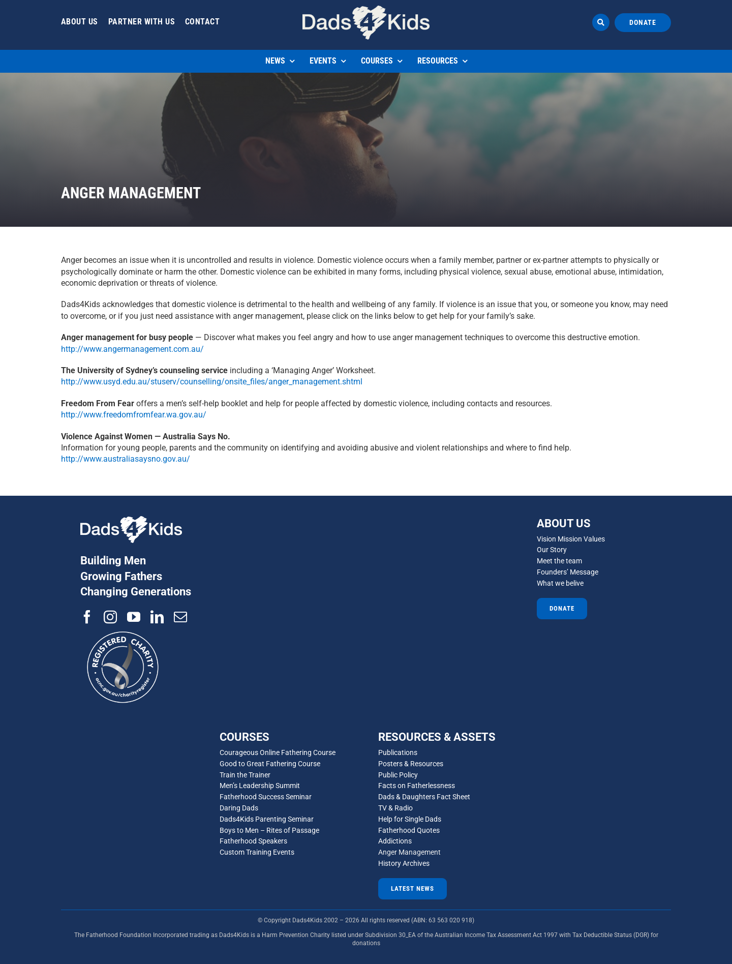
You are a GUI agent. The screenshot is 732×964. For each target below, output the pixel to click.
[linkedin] (157, 616)
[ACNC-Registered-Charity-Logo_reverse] (123, 627)
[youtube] (133, 616)
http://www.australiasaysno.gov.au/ (125, 459)
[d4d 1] (366, 9)
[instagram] (110, 616)
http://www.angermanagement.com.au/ (132, 349)
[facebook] (87, 616)
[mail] (180, 616)
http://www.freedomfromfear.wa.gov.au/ (133, 414)
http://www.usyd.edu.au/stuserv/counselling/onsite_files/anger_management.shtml (211, 381)
